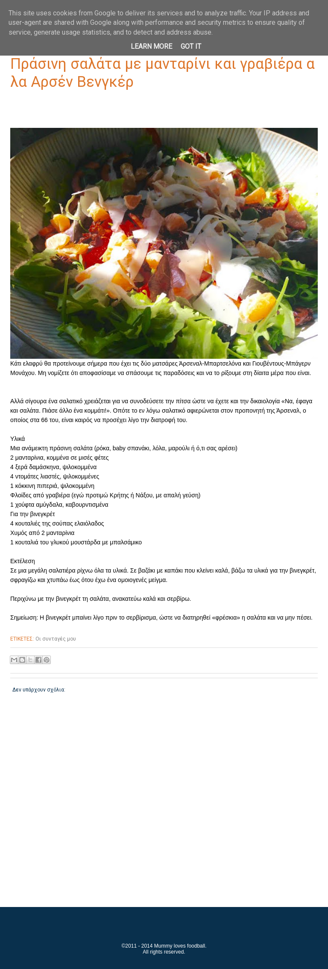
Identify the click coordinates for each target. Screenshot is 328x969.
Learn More (151, 46)
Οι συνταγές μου (55, 639)
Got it (191, 46)
